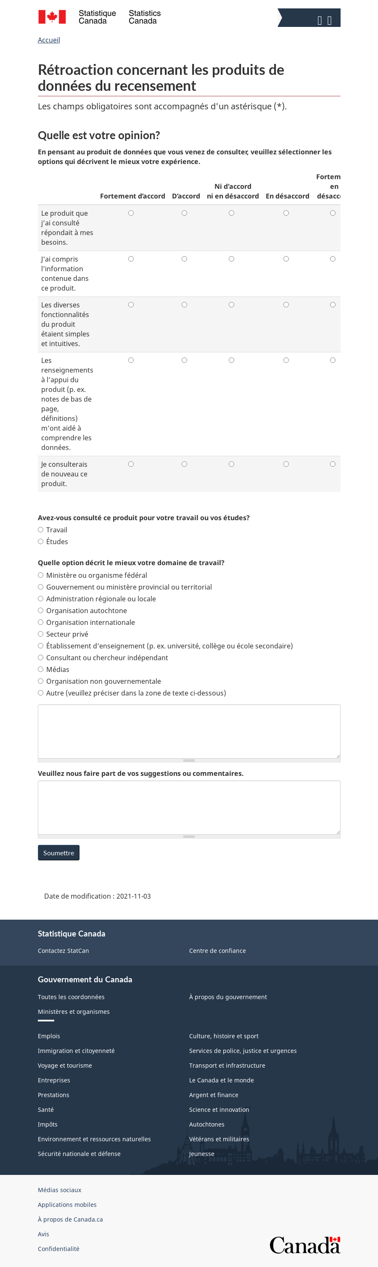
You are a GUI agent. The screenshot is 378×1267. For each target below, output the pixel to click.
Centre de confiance (217, 951)
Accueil (49, 40)
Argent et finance (213, 1095)
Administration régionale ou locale (97, 598)
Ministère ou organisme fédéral (92, 575)
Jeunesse (201, 1154)
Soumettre (58, 853)
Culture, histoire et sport (224, 1036)
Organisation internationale (86, 622)
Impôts (48, 1124)
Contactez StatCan (63, 951)
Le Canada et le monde (221, 1080)
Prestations (53, 1095)
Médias (53, 669)
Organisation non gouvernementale (99, 681)
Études (53, 541)
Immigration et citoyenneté (76, 1051)
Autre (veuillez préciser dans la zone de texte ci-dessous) (132, 693)
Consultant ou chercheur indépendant (103, 657)
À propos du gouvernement (228, 997)
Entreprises (54, 1080)
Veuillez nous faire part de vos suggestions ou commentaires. (141, 773)
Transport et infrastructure (227, 1065)
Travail (52, 529)
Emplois (49, 1036)
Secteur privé (63, 634)
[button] (310, 18)
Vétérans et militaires (219, 1139)
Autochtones (207, 1124)
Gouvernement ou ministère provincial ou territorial (125, 587)
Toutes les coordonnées (71, 997)
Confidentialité (58, 1249)
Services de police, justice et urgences (243, 1051)
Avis (43, 1234)
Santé (46, 1110)
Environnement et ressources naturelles (94, 1139)
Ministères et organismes (74, 1012)
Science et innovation (219, 1110)
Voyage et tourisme (65, 1065)
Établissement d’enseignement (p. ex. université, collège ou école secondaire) (165, 646)
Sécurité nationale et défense (79, 1154)
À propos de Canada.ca (70, 1219)
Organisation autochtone (82, 610)
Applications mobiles (67, 1205)
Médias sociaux (59, 1190)
